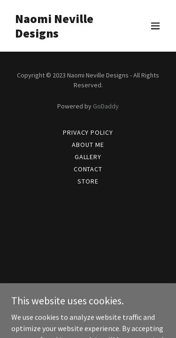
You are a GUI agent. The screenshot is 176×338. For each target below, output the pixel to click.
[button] (155, 25)
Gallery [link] (88, 157)
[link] (65, 34)
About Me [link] (88, 144)
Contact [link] (88, 169)
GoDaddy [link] (106, 106)
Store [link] (88, 181)
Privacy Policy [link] (88, 132)
